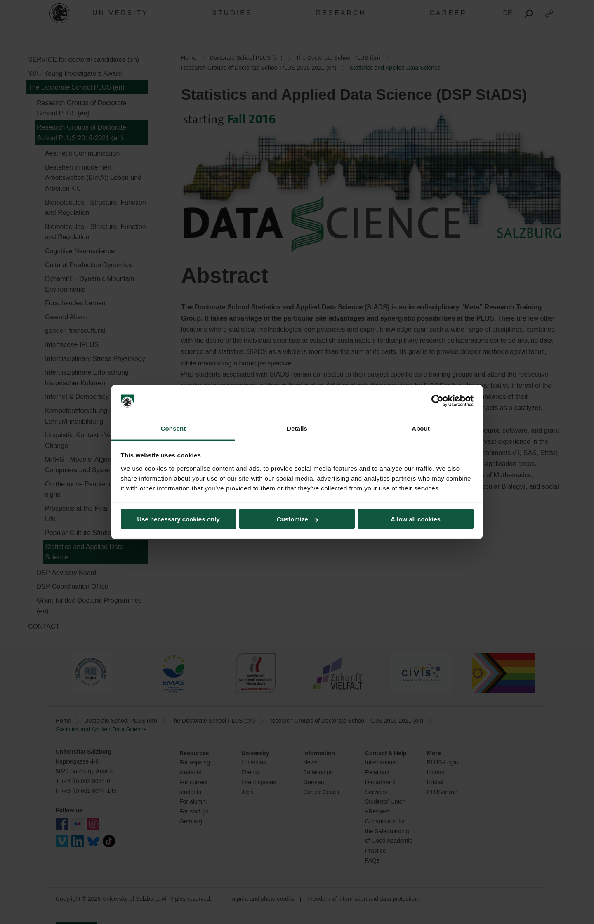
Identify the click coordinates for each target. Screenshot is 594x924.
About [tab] (421, 427)
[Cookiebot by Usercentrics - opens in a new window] (437, 401)
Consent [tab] (173, 427)
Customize (297, 519)
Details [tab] (297, 427)
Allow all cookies (416, 519)
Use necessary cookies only (178, 519)
